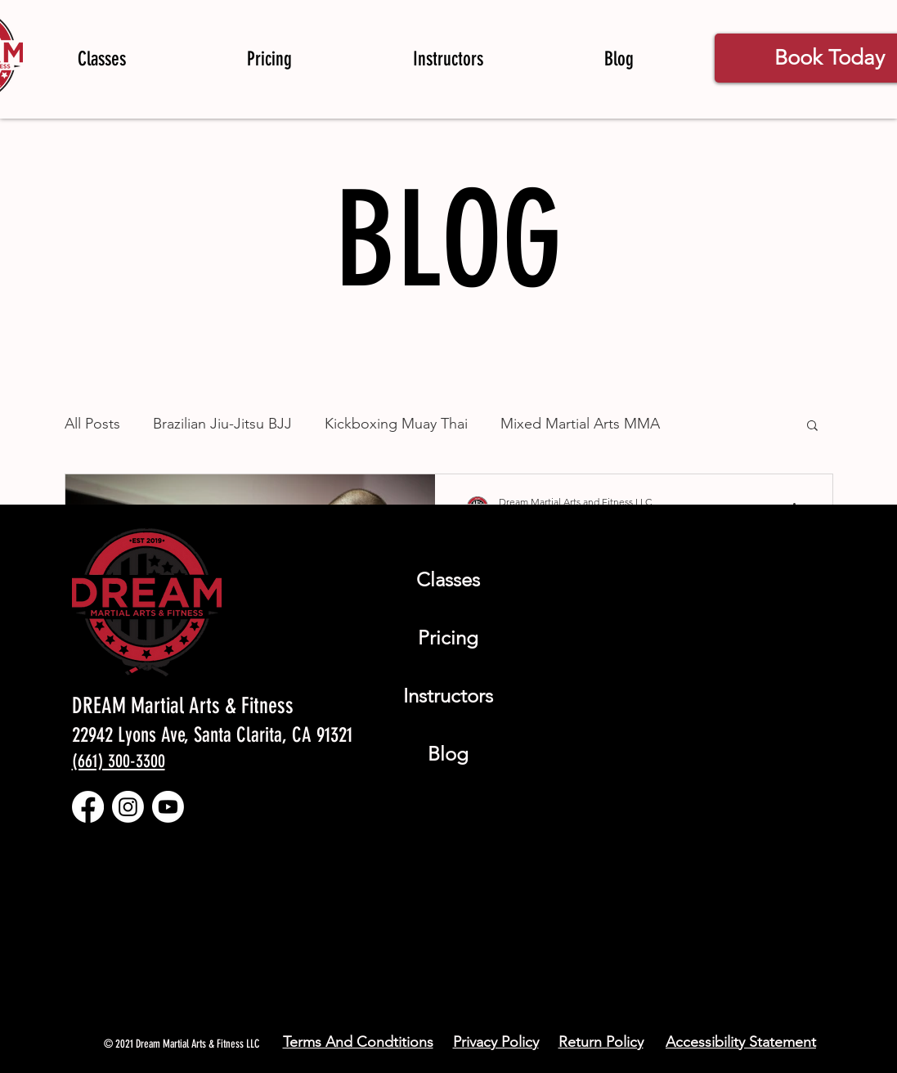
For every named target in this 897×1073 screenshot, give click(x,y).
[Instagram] (128, 807)
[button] (812, 426)
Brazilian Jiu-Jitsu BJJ (222, 424)
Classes (448, 579)
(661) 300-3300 (118, 761)
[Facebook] (88, 807)
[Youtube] (168, 807)
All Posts (92, 424)
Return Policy (601, 1042)
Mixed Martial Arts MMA (580, 424)
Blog (448, 753)
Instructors (448, 695)
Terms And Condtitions (358, 1042)
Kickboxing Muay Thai (396, 424)
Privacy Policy (496, 1042)
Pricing (448, 637)
